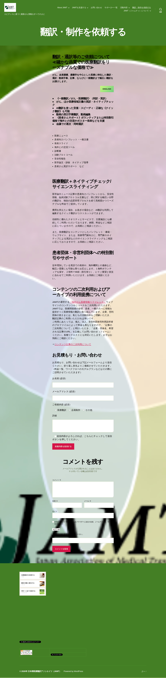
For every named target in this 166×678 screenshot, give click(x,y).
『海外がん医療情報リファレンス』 (88, 302)
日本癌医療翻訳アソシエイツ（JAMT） (44, 672)
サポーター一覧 (111, 8)
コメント (56, 481)
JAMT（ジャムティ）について (136, 11)
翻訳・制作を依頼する (141, 8)
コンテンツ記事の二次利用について (73, 345)
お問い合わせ (96, 8)
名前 (55, 502)
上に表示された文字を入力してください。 (68, 535)
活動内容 (124, 8)
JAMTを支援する (79, 8)
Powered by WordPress (73, 672)
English (107, 90)
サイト (54, 512)
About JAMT (62, 8)
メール (87, 502)
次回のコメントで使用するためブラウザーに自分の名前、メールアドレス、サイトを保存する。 (84, 524)
